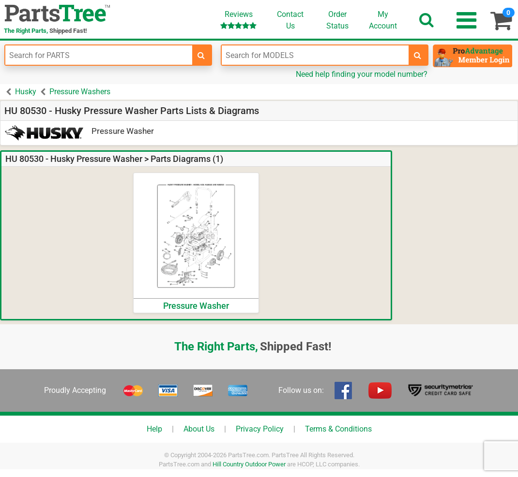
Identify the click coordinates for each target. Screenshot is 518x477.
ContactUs (290, 20)
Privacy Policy (260, 429)
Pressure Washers (79, 91)
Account (383, 20)
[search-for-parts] (201, 55)
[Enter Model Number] (315, 55)
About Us (198, 429)
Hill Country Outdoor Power (249, 464)
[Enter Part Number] (98, 55)
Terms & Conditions (338, 429)
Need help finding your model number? (361, 74)
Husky (25, 91)
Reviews (238, 19)
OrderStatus (337, 20)
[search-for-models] (417, 55)
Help (154, 429)
